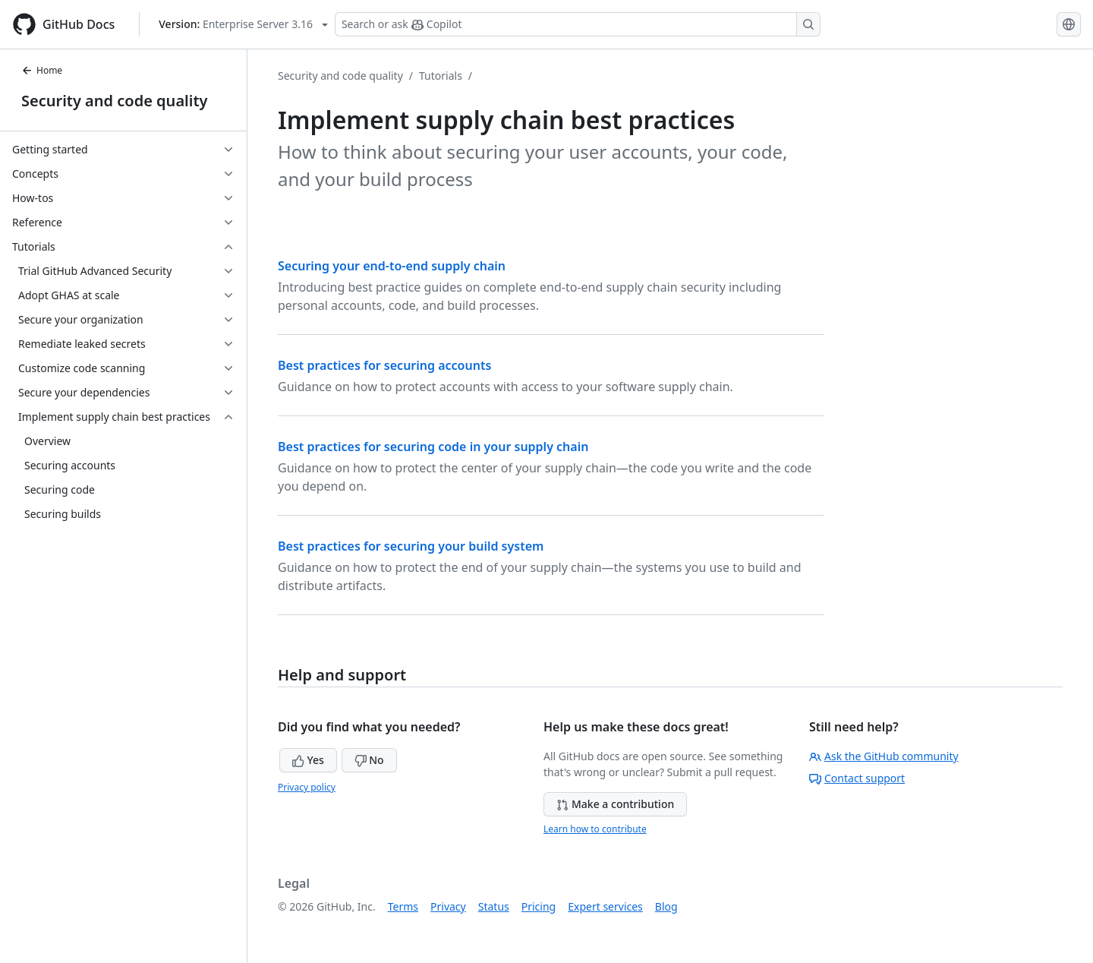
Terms (403, 906)
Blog (666, 906)
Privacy (448, 906)
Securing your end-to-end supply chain (392, 265)
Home (41, 70)
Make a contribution (615, 804)
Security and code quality (114, 100)
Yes (308, 760)
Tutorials (440, 75)
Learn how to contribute (595, 828)
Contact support (857, 778)
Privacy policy (306, 787)
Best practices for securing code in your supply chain (433, 446)
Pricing (538, 906)
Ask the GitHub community (884, 756)
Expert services (605, 906)
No (369, 760)
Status (493, 906)
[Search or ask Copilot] (578, 24)
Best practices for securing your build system (410, 546)
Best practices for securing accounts (384, 365)
